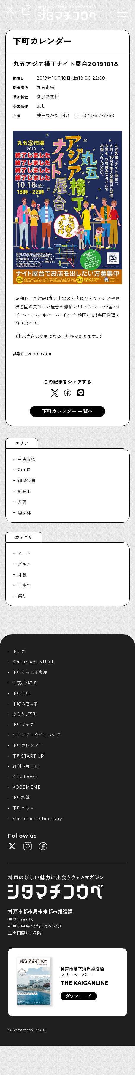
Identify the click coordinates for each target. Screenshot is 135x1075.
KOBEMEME (26, 787)
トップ (19, 651)
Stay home (24, 776)
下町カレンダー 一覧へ (67, 411)
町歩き (24, 585)
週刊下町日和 (25, 766)
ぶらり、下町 (24, 714)
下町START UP (28, 756)
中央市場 (26, 459)
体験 (22, 574)
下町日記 (21, 693)
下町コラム (23, 808)
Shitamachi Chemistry (37, 818)
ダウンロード (79, 996)
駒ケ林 (24, 512)
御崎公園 (26, 480)
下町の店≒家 (25, 703)
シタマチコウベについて (36, 735)
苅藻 (22, 502)
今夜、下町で (24, 682)
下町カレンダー (42, 41)
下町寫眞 (21, 797)
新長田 (24, 491)
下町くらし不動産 (29, 672)
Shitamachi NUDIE (33, 662)
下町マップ (23, 724)
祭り (22, 596)
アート (24, 553)
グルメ (24, 564)
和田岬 (24, 470)
